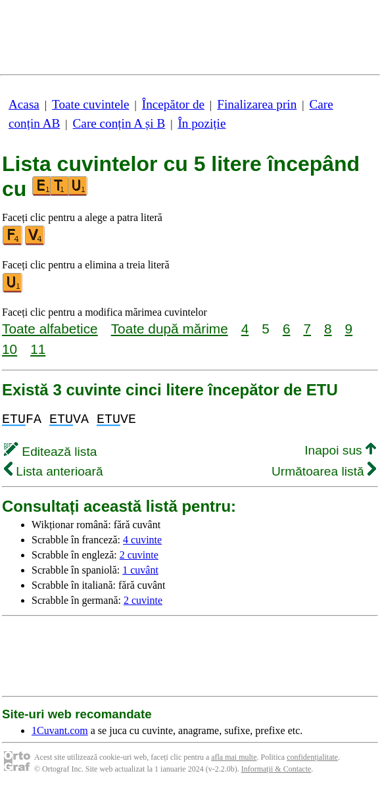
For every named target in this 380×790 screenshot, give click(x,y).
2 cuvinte (139, 554)
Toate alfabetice (50, 328)
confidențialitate (312, 757)
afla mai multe (233, 757)
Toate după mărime (169, 328)
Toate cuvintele (90, 104)
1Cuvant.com (60, 730)
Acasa (24, 104)
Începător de (173, 104)
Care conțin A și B (119, 123)
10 (9, 349)
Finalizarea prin (257, 104)
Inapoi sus (340, 450)
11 (37, 349)
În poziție (202, 123)
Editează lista (50, 451)
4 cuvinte (142, 539)
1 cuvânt (140, 570)
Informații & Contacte (276, 769)
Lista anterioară (53, 471)
